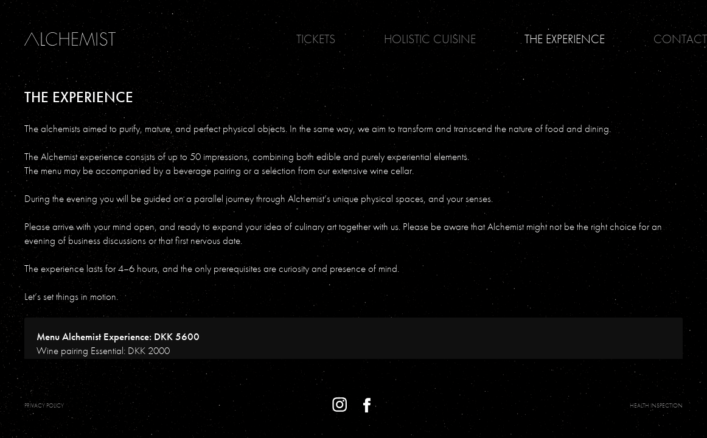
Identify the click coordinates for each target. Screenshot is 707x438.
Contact (680, 39)
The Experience (564, 39)
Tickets (315, 39)
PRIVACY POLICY (44, 405)
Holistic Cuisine (430, 39)
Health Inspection (656, 405)
